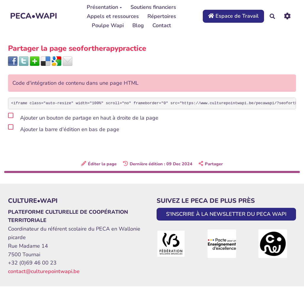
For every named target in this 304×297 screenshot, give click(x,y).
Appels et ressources (113, 16)
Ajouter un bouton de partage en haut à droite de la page (83, 116)
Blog (138, 25)
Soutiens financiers (153, 7)
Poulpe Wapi (108, 25)
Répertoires (161, 16)
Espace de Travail (233, 15)
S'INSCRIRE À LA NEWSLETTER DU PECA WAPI (226, 214)
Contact (161, 25)
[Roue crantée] (287, 16)
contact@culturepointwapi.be (44, 271)
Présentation (104, 7)
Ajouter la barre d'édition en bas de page (63, 128)
